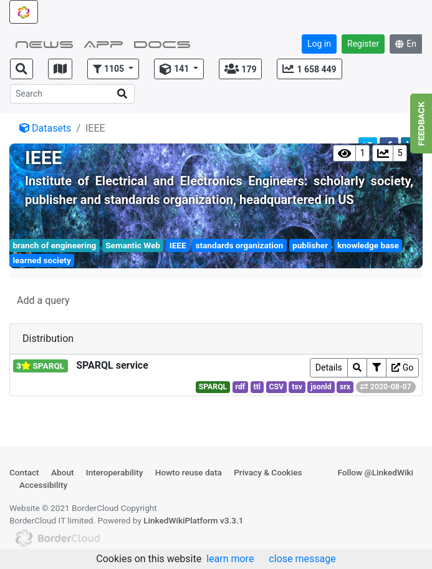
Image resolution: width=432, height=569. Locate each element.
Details (328, 367)
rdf (241, 386)
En (405, 44)
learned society (41, 260)
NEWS (44, 43)
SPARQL (213, 386)
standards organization (240, 245)
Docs (162, 43)
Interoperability (114, 472)
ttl (257, 386)
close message (302, 559)
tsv (297, 386)
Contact (24, 472)
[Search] (72, 94)
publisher (310, 245)
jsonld (320, 386)
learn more (230, 559)
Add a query (43, 300)
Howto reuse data (188, 472)
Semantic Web (132, 245)
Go (402, 367)
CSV (276, 386)
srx (345, 386)
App (103, 43)
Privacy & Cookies (268, 472)
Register (363, 44)
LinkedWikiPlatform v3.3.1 (193, 520)
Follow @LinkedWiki (375, 472)
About (62, 472)
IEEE (178, 245)
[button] (113, 69)
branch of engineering (54, 245)
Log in (319, 44)
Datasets (45, 128)
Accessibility (43, 485)
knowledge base (368, 245)
